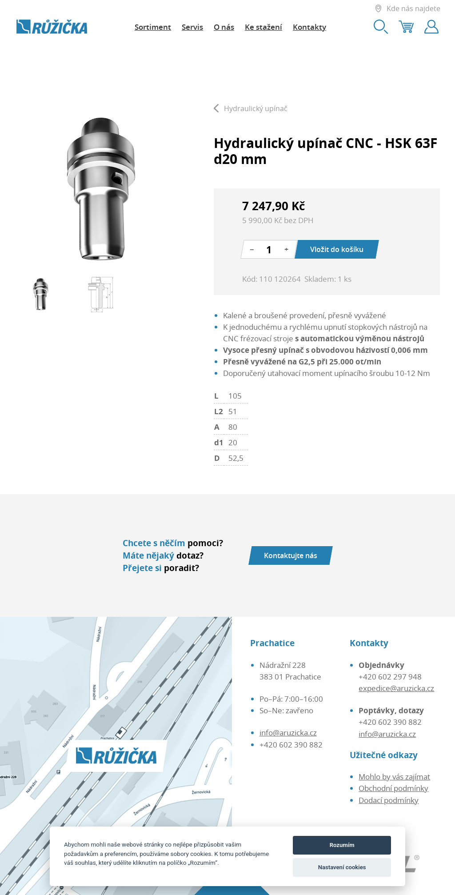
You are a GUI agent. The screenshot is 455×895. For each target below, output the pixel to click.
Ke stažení (263, 26)
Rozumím (342, 845)
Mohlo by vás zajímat (394, 776)
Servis (192, 26)
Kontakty (309, 26)
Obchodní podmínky (393, 788)
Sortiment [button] (153, 26)
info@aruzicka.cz (288, 732)
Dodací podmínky (389, 800)
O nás (224, 26)
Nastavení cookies (342, 867)
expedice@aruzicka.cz (396, 688)
